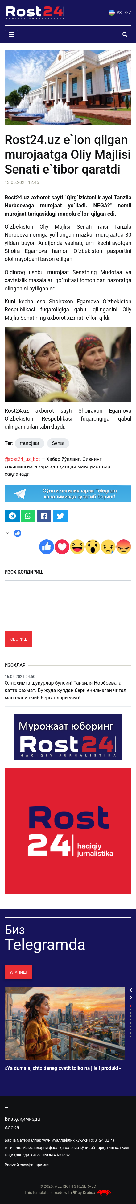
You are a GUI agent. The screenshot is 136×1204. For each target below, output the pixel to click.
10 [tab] (130, 1036)
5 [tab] (130, 1019)
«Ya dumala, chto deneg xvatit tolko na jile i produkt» (63, 1068)
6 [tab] (130, 1023)
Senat (58, 443)
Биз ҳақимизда (22, 1119)
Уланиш (18, 972)
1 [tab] (130, 1006)
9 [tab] (130, 1033)
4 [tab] (130, 1016)
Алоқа (12, 1127)
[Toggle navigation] (11, 34)
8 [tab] (130, 1029)
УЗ (115, 12)
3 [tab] (130, 1013)
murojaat (29, 443)
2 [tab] (130, 1009)
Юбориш (18, 639)
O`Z (128, 12)
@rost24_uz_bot (22, 459)
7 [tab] (130, 1026)
